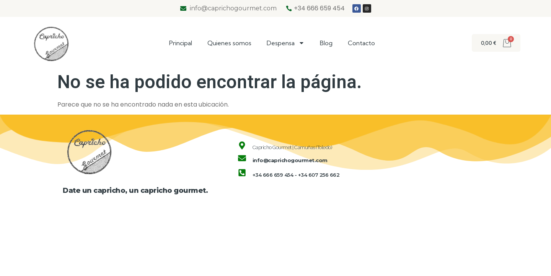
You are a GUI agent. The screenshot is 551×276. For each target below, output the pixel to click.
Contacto (361, 43)
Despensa (286, 43)
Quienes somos (229, 43)
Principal (180, 43)
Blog (326, 43)
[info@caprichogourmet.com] (242, 158)
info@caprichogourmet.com (290, 160)
